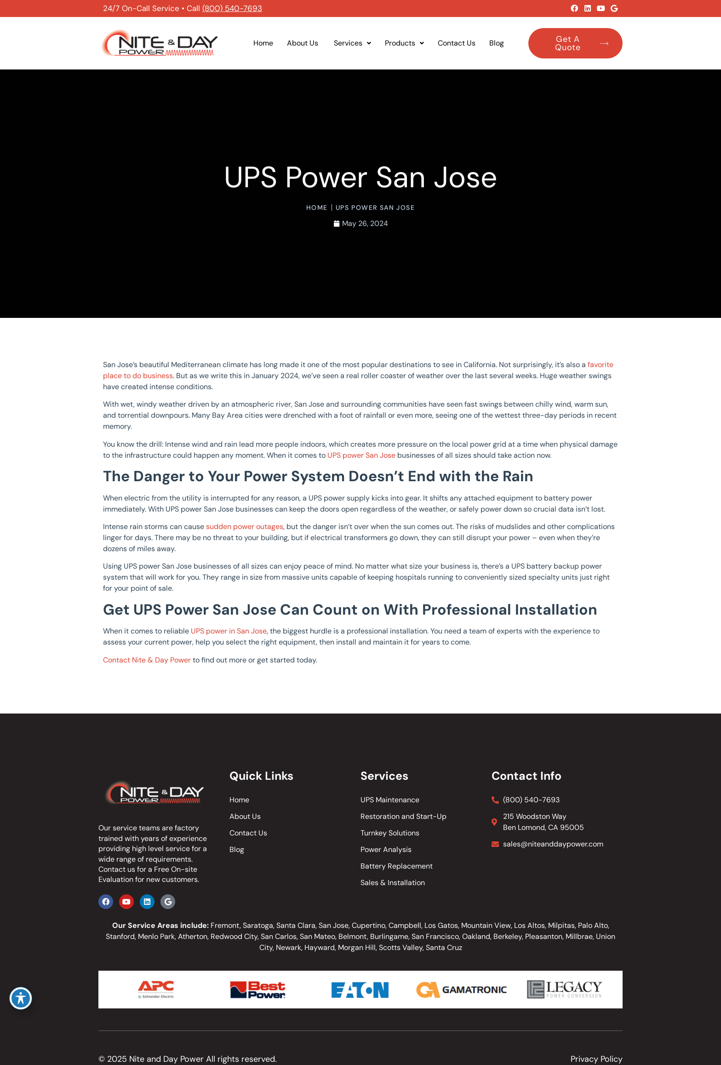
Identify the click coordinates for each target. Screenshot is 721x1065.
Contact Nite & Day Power (147, 660)
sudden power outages (244, 526)
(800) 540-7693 (232, 8)
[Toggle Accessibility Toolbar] (21, 998)
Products (404, 43)
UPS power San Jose (361, 455)
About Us (303, 43)
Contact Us (456, 43)
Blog (496, 43)
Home (263, 43)
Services (352, 43)
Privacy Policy (597, 1059)
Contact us (116, 869)
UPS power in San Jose (229, 631)
